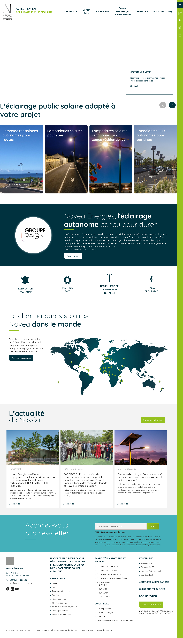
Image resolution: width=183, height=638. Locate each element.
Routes (55, 583)
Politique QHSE (147, 567)
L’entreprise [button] (70, 11)
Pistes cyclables (59, 599)
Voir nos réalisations (21, 358)
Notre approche (104, 608)
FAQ (170, 11)
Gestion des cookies (104, 630)
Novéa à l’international (151, 571)
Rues (54, 587)
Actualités (158, 11)
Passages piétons (60, 610)
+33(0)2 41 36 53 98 (18, 580)
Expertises (101, 616)
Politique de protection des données (63, 630)
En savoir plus (73, 256)
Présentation (146, 563)
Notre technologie (105, 612)
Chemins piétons (59, 603)
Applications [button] (102, 11)
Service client (147, 575)
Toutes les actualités (152, 420)
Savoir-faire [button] (86, 11)
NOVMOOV (103, 585)
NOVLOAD (103, 593)
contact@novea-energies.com (19, 583)
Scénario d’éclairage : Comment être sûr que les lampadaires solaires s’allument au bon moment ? (140, 477)
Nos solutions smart (105, 582)
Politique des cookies (87, 630)
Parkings (56, 595)
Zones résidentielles (61, 591)
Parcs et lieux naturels (61, 614)
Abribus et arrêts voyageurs (64, 606)
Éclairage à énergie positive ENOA (112, 578)
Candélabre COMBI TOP (107, 566)
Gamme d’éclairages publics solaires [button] (123, 11)
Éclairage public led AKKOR (109, 574)
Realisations (143, 11)
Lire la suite (14, 504)
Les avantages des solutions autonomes (115, 620)
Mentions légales (42, 630)
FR (180, 5)
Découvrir (134, 86)
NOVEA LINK (103, 589)
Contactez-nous (151, 604)
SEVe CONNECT (105, 596)
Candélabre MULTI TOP (107, 570)
